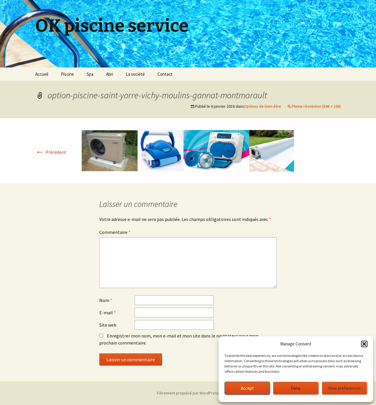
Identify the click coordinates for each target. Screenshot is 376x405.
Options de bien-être (262, 106)
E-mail (107, 312)
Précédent (50, 152)
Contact (164, 74)
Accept (247, 388)
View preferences (344, 388)
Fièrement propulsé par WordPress (188, 393)
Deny (296, 388)
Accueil (41, 74)
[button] (364, 344)
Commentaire (114, 232)
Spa (90, 74)
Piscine (67, 74)
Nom (105, 300)
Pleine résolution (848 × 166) (316, 106)
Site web (107, 325)
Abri (109, 74)
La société (135, 74)
